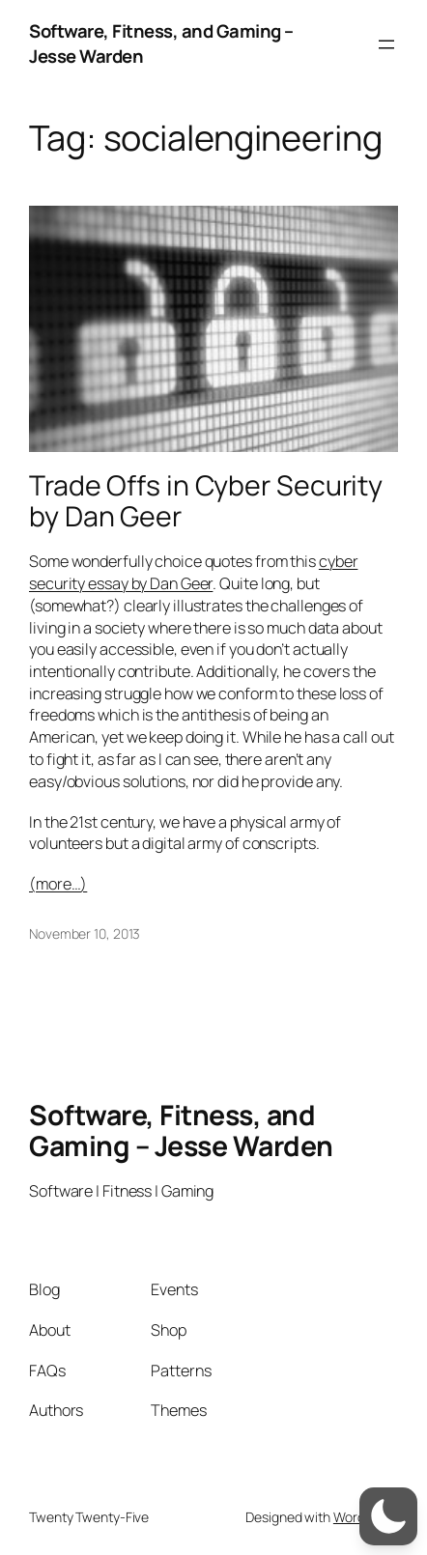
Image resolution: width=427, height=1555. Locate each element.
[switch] (388, 1516)
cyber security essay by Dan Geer (193, 572)
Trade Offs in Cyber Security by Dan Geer (206, 501)
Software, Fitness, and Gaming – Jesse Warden (161, 43)
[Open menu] (386, 44)
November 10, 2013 (84, 933)
